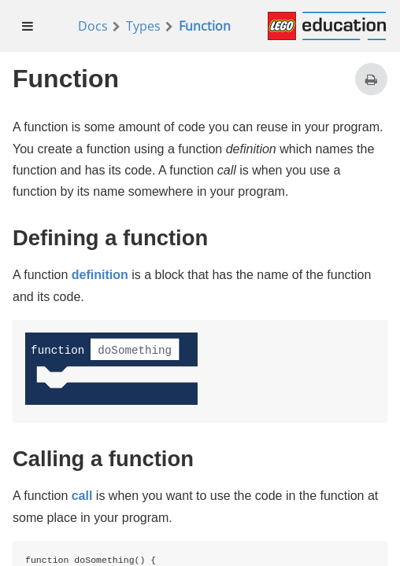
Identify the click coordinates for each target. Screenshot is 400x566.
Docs (93, 26)
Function (205, 26)
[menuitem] (28, 26)
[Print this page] (371, 79)
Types (143, 26)
